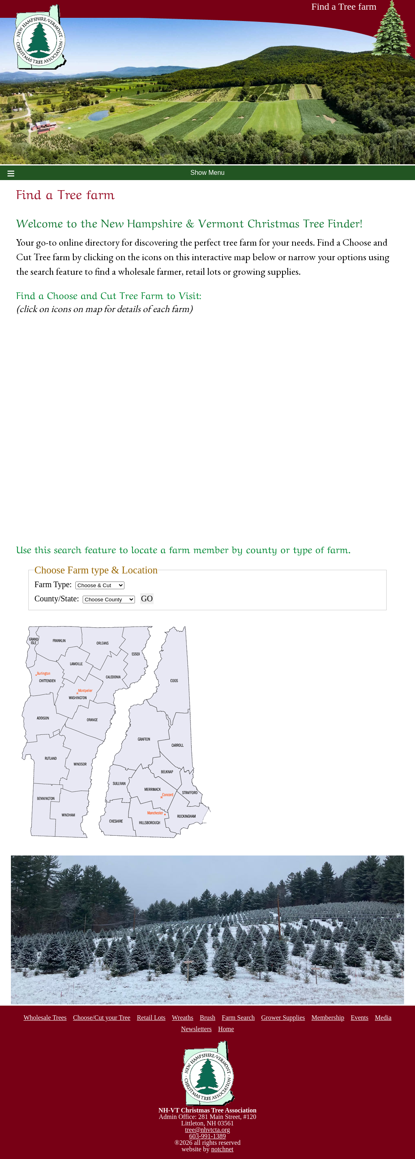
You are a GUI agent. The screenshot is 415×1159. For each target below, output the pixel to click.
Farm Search (238, 1017)
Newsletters (196, 1028)
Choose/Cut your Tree (101, 1017)
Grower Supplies (283, 1017)
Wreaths (182, 1017)
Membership (328, 1017)
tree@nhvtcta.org (207, 1129)
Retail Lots (151, 1017)
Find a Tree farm (361, 9)
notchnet (222, 1149)
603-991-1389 (207, 1136)
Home (226, 1028)
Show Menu (207, 172)
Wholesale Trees (45, 1017)
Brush (207, 1017)
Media (383, 1017)
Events (359, 1017)
